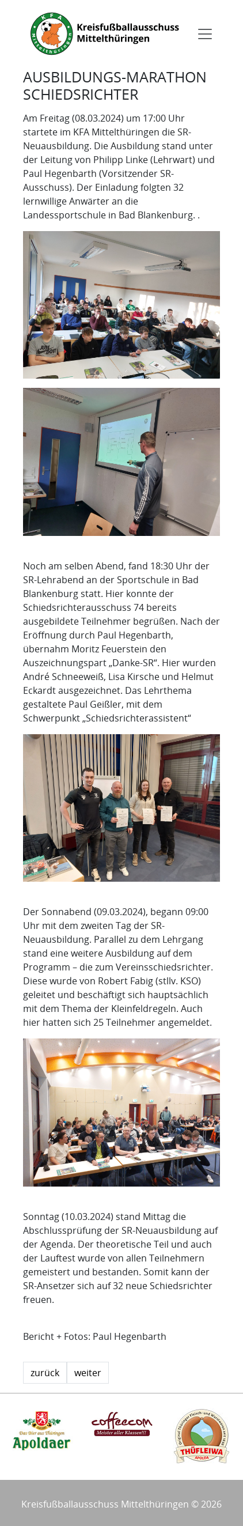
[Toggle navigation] (205, 34)
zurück (45, 1372)
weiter (87, 1372)
